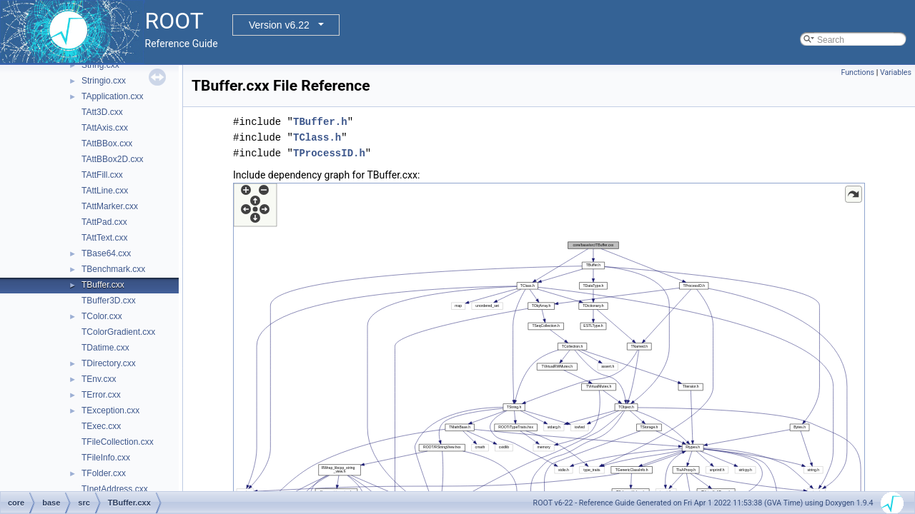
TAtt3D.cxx (102, 112)
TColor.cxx (101, 316)
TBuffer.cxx (102, 285)
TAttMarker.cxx (109, 206)
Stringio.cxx (103, 81)
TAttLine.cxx (104, 191)
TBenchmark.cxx (113, 269)
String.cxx (100, 65)
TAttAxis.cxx (104, 128)
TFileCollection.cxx (117, 442)
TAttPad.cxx (104, 222)
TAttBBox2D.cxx (112, 159)
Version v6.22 (279, 25)
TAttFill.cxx (102, 175)
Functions (857, 72)
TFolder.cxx (103, 473)
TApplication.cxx (112, 96)
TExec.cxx (101, 426)
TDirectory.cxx (108, 363)
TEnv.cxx (98, 379)
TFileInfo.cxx (105, 458)
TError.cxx (101, 395)
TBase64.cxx (106, 253)
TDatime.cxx (105, 348)
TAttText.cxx (104, 238)
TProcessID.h (329, 153)
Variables (895, 72)
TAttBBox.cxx (106, 143)
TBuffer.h (320, 121)
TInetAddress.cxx (114, 489)
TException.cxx (110, 410)
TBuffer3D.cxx (108, 301)
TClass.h (317, 137)
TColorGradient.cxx (118, 332)
